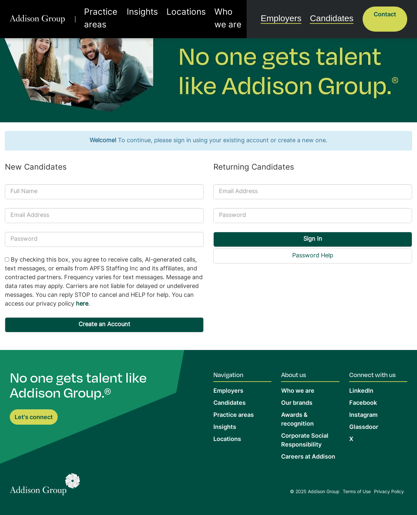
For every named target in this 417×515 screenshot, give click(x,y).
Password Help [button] (312, 256)
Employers (294, 13)
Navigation (228, 374)
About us (293, 374)
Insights (150, 14)
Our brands (296, 403)
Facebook (363, 403)
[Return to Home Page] (45, 486)
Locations (182, 14)
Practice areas (111, 14)
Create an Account (104, 325)
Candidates (336, 13)
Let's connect (34, 418)
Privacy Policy (389, 492)
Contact (385, 15)
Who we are (221, 14)
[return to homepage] (41, 14)
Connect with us (372, 374)
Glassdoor (363, 427)
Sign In (312, 239)
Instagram (363, 415)
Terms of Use (357, 492)
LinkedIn (361, 391)
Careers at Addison (308, 457)
